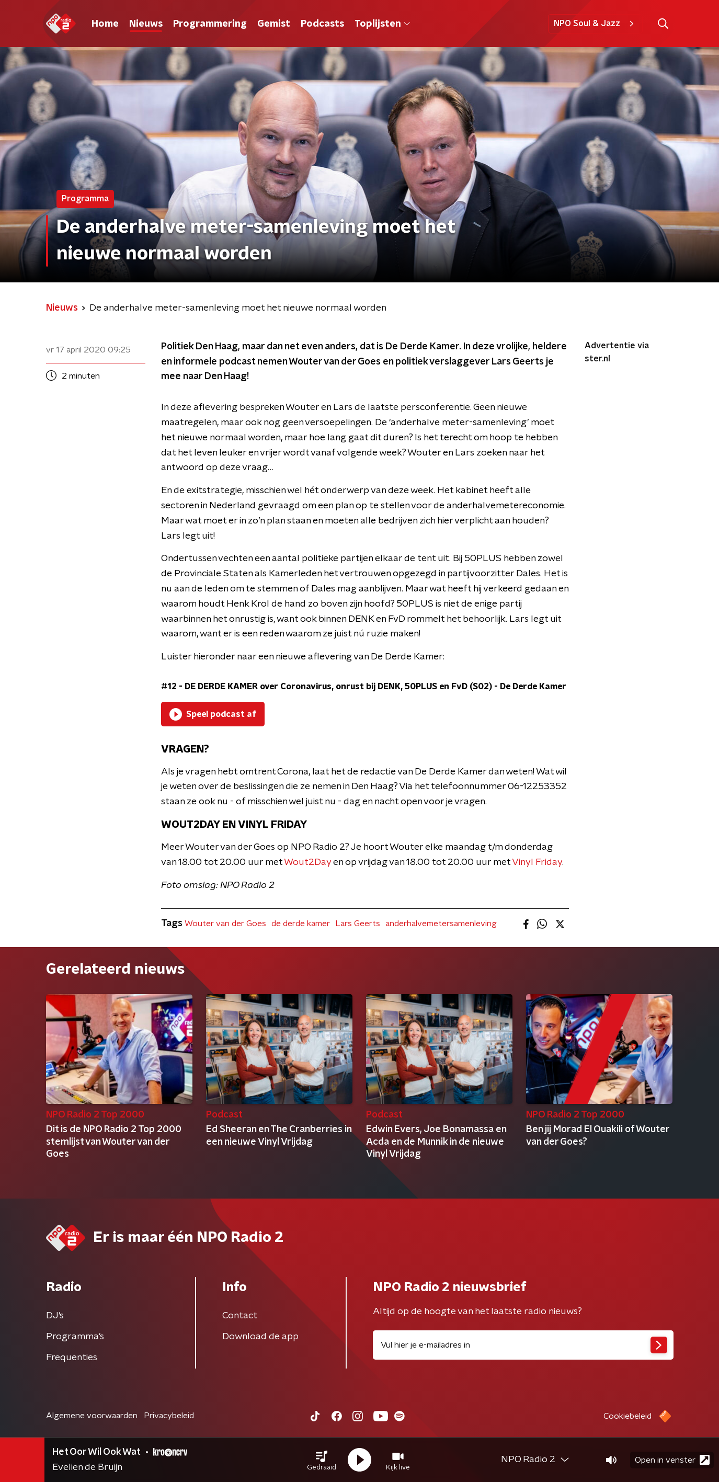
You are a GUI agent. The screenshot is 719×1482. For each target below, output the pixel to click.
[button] (321, 1460)
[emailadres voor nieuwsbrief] (523, 1345)
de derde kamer (300, 923)
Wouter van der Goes (225, 923)
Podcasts (322, 24)
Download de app (260, 1336)
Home (105, 24)
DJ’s (55, 1315)
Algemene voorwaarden (92, 1415)
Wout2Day (307, 862)
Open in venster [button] (672, 1460)
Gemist (273, 24)
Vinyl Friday (537, 862)
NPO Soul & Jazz (595, 23)
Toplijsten (382, 24)
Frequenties (71, 1357)
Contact (239, 1315)
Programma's (75, 1336)
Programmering (210, 24)
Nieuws (146, 24)
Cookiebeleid (627, 1416)
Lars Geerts (357, 923)
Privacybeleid (169, 1415)
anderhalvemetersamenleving (441, 923)
